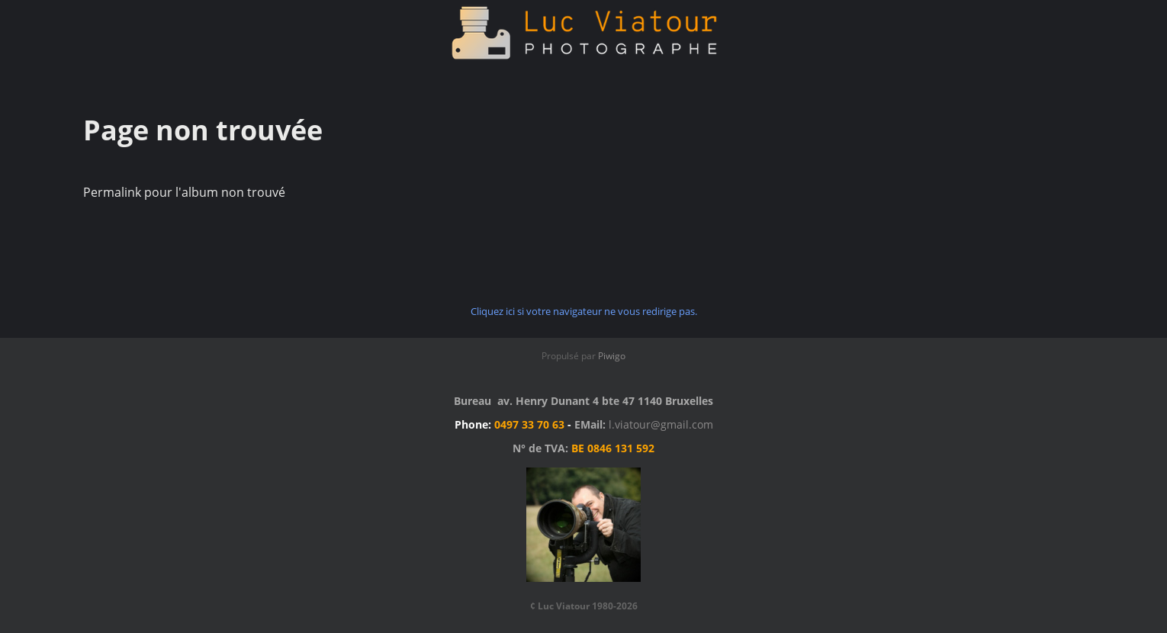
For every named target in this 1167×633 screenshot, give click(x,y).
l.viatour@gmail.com (661, 424)
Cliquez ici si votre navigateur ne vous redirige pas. (584, 311)
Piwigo (611, 355)
